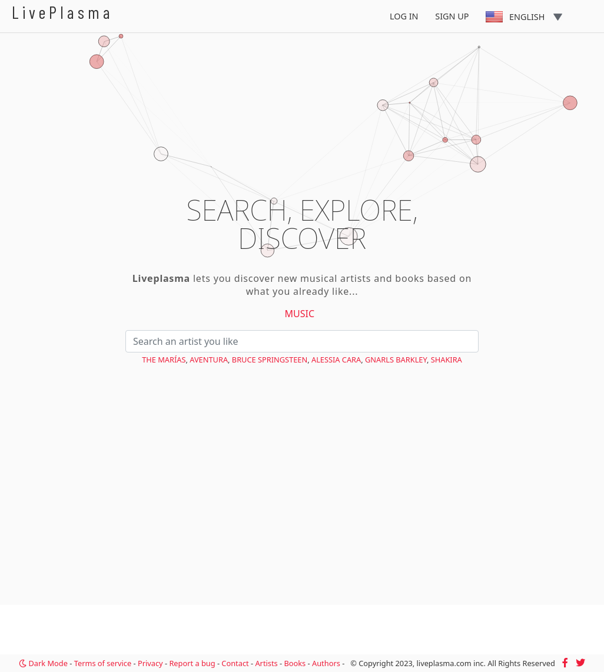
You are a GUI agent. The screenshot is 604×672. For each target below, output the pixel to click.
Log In (404, 16)
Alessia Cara (336, 359)
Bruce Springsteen (269, 359)
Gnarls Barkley (396, 359)
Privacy (150, 663)
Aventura (209, 359)
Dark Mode (43, 663)
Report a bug (192, 663)
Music (300, 313)
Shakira (446, 359)
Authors (326, 663)
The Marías (163, 359)
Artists (266, 663)
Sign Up (452, 16)
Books (295, 663)
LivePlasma (63, 12)
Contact (234, 663)
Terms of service (102, 663)
